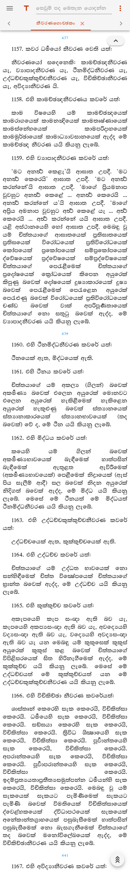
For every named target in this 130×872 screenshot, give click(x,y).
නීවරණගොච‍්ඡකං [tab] (66, 23)
